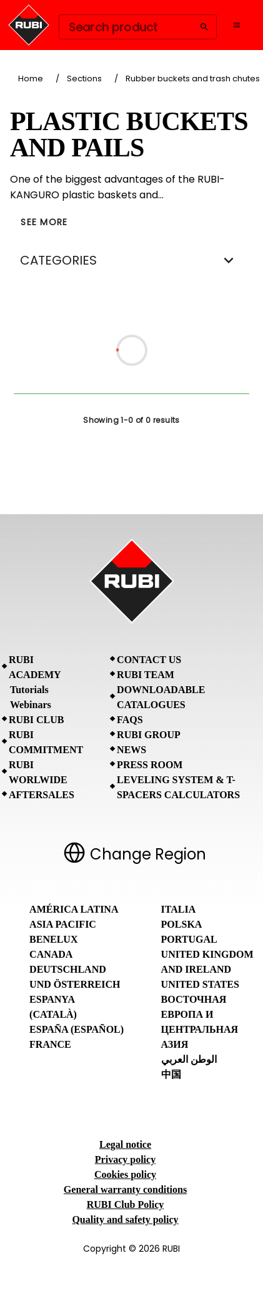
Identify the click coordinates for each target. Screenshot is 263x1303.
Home (30, 78)
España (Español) (76, 1029)
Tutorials (29, 689)
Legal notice (125, 1144)
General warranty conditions (125, 1189)
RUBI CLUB (36, 719)
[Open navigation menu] (237, 25)
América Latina (73, 909)
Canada (50, 954)
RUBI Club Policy (125, 1204)
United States (200, 984)
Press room (149, 764)
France (50, 1044)
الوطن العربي (189, 1059)
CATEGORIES (131, 260)
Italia (178, 909)
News (131, 749)
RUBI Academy (35, 667)
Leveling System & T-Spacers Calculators (178, 787)
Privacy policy (125, 1159)
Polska (181, 924)
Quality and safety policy (125, 1219)
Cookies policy (125, 1174)
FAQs (129, 719)
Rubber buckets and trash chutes (193, 78)
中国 (171, 1074)
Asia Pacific (62, 924)
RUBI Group (149, 734)
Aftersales (41, 794)
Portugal (189, 939)
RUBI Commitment (46, 742)
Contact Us (149, 659)
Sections (84, 78)
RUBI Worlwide (38, 772)
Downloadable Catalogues (161, 697)
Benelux (53, 939)
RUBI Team (145, 674)
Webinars (30, 704)
